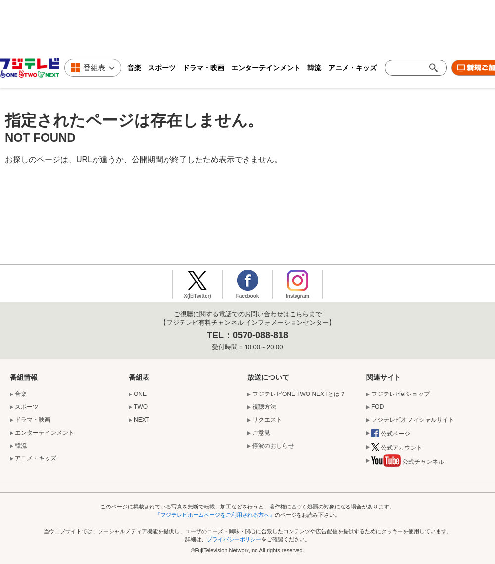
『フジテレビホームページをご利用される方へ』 (215, 515)
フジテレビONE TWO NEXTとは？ (299, 394)
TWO (141, 406)
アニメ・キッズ (352, 68)
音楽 (134, 68)
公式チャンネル (407, 462)
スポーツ (162, 68)
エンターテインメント (265, 68)
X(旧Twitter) (197, 296)
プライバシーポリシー (234, 539)
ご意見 (261, 432)
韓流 (314, 68)
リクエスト (267, 419)
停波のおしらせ (273, 445)
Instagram (297, 296)
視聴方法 (264, 406)
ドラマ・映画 (203, 68)
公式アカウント (396, 448)
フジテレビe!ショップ (400, 394)
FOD (377, 406)
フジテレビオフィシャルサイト (412, 419)
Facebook (247, 296)
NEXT (141, 419)
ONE (140, 394)
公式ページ (390, 434)
